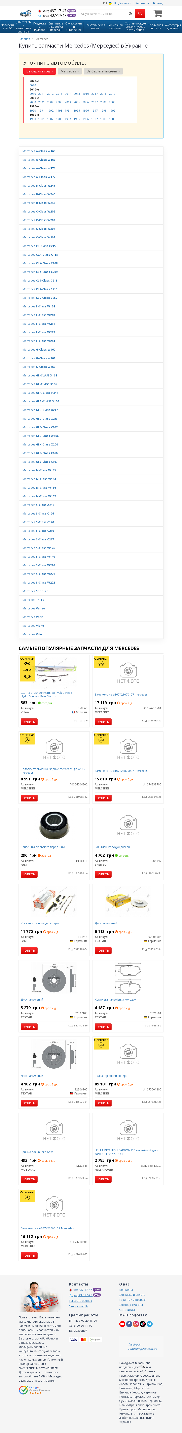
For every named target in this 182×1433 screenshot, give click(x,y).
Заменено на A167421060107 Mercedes (47, 1228)
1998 (103, 110)
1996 (85, 110)
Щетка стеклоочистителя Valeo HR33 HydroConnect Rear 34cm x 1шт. (46, 694)
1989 (112, 119)
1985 (77, 119)
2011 (41, 94)
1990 (33, 110)
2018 (103, 94)
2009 (112, 102)
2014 (68, 94)
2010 (33, 94)
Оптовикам (127, 1310)
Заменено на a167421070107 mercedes (121, 694)
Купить (29, 722)
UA (112, 3)
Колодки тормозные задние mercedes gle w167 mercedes (53, 770)
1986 (85, 119)
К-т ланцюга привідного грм (40, 923)
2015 (77, 94)
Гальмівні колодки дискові (113, 847)
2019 (112, 94)
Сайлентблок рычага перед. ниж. (43, 847)
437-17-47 (52, 10)
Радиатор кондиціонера (111, 1076)
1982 (50, 119)
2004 (68, 102)
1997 (94, 110)
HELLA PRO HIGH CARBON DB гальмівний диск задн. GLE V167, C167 (126, 1152)
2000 (33, 102)
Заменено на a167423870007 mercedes (121, 771)
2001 (41, 102)
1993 (59, 110)
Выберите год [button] (39, 71)
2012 (50, 94)
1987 (94, 119)
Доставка (124, 3)
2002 (50, 102)
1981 (41, 119)
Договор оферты (131, 1305)
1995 (77, 110)
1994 (68, 110)
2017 (94, 94)
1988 (103, 119)
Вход (157, 3)
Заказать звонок (80, 1301)
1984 (68, 119)
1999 (112, 110)
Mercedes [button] (70, 71)
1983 (59, 119)
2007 (94, 102)
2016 (85, 94)
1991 (41, 110)
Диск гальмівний (106, 923)
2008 (103, 102)
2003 (59, 102)
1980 (33, 119)
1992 (50, 110)
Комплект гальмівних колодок (115, 999)
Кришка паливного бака (37, 1152)
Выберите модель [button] (103, 71)
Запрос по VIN (78, 1306)
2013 (59, 94)
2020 (33, 85)
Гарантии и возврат (133, 1300)
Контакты (142, 3)
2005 (77, 102)
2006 (85, 102)
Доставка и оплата (132, 1295)
